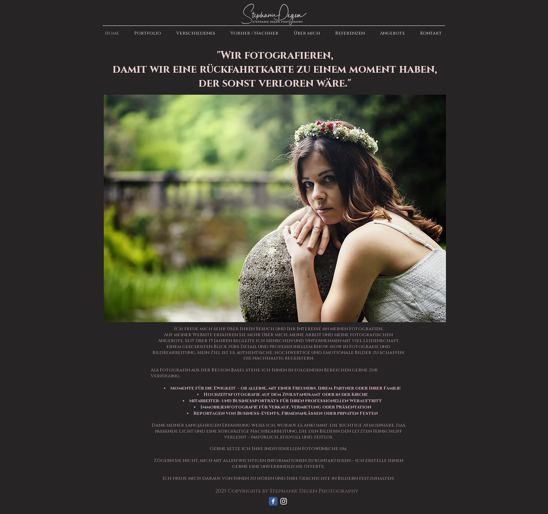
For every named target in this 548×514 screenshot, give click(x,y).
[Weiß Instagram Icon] (283, 501)
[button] (146, 33)
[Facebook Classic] (273, 501)
